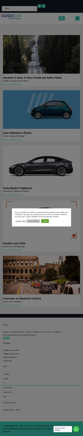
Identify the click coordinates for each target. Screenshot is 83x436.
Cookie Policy (20, 221)
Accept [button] (45, 221)
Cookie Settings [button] (33, 221)
